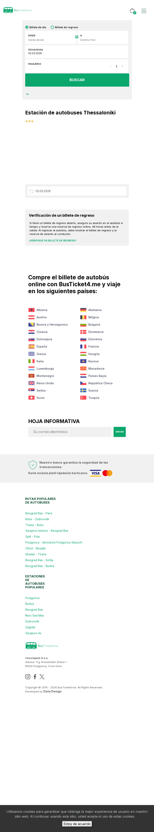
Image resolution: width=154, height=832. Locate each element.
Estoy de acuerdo (77, 824)
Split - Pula (35, 616)
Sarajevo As (36, 759)
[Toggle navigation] (143, 6)
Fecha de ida (35, 52)
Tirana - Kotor (37, 597)
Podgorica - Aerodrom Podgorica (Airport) (56, 626)
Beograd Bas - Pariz (41, 577)
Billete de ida (37, 29)
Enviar (119, 494)
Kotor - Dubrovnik (40, 587)
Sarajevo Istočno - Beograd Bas (49, 606)
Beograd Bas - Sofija (42, 655)
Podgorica (35, 701)
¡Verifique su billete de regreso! (52, 242)
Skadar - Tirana (38, 645)
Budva (32, 711)
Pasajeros (34, 66)
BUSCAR (76, 82)
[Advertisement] (77, 154)
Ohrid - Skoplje (38, 636)
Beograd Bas (37, 720)
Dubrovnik (35, 740)
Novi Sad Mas (37, 730)
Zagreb (33, 749)
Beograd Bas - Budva (42, 665)
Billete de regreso (66, 29)
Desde (31, 37)
